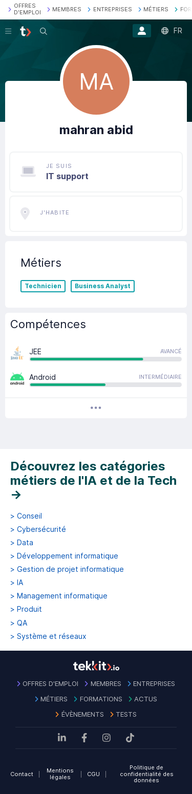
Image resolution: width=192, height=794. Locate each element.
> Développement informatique (64, 556)
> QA (18, 623)
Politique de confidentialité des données (147, 774)
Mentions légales (60, 774)
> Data (21, 543)
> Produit (26, 609)
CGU (93, 774)
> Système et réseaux (48, 636)
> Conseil (26, 516)
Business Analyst (103, 286)
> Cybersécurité (38, 529)
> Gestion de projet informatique (67, 569)
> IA (16, 582)
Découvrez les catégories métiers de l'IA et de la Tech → (93, 480)
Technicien (43, 286)
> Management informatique (59, 596)
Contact (21, 774)
